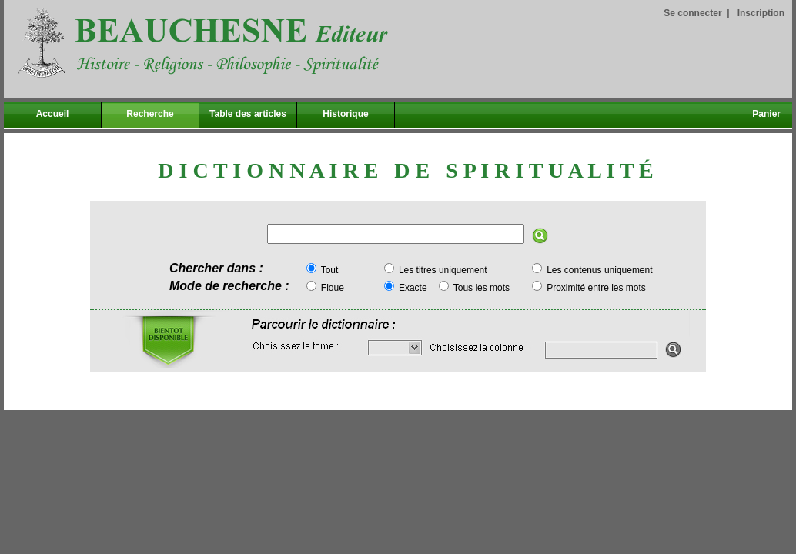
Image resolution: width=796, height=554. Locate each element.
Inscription (760, 13)
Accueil (52, 113)
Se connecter (692, 13)
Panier (766, 113)
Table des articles (247, 113)
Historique (345, 113)
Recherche (149, 113)
